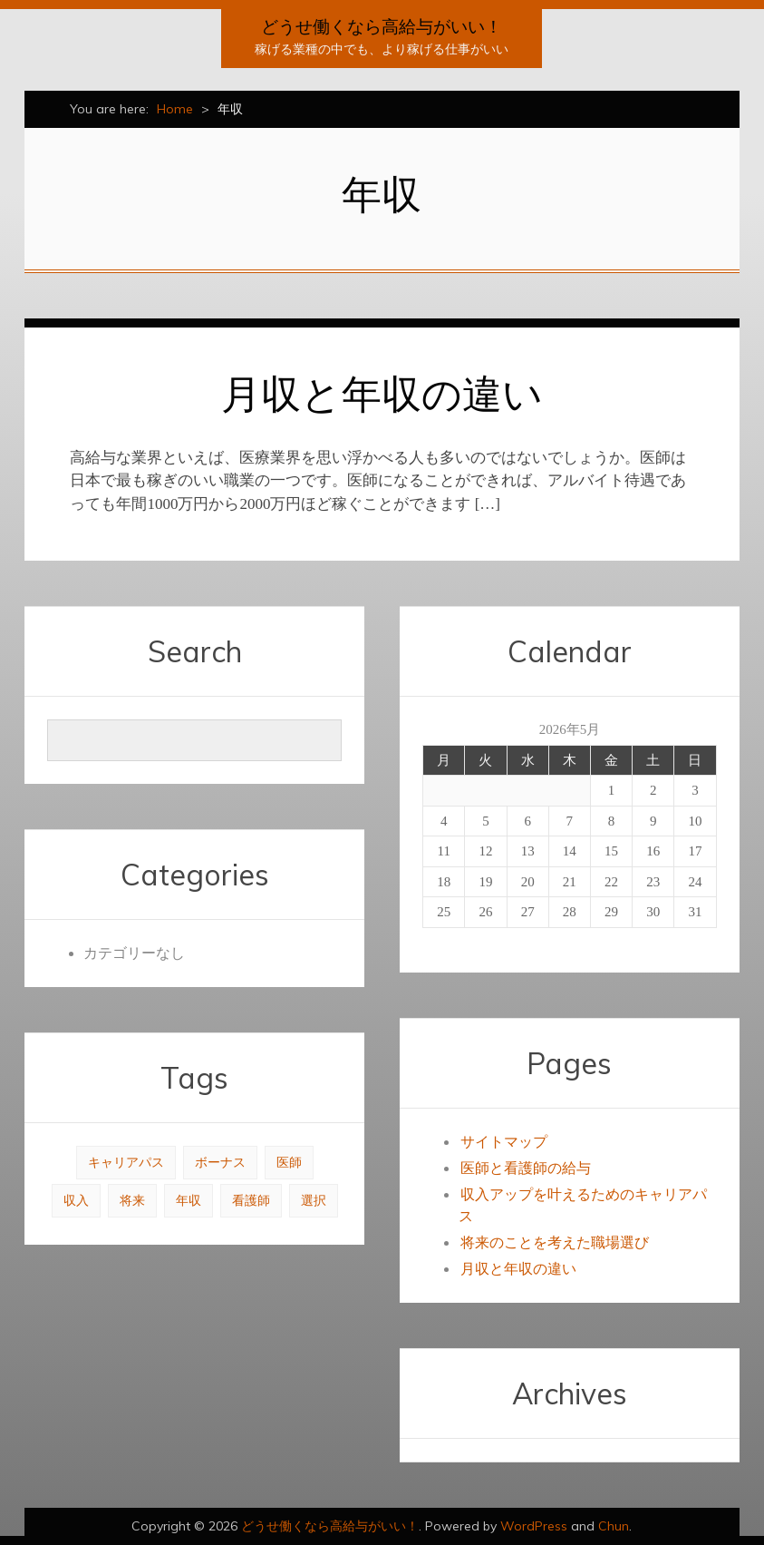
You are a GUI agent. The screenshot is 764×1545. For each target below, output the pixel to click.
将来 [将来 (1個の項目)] (132, 1201)
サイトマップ (503, 1141)
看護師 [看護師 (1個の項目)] (251, 1201)
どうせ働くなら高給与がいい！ (381, 26)
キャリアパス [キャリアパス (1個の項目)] (126, 1162)
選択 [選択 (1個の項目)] (313, 1201)
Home (175, 109)
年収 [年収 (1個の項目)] (188, 1201)
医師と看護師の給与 (525, 1168)
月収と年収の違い (382, 393)
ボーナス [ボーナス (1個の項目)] (220, 1162)
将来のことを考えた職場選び (554, 1242)
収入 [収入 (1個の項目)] (76, 1201)
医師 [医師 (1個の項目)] (289, 1162)
